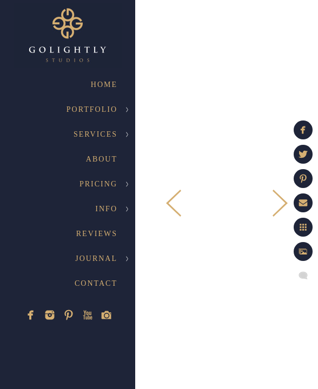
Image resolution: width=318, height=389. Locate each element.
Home (104, 85)
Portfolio (92, 109)
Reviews (96, 234)
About (101, 159)
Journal (96, 258)
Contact (96, 283)
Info (106, 209)
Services (95, 134)
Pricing (98, 184)
